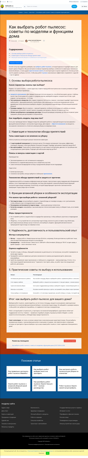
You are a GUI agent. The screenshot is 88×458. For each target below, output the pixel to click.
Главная (3, 1)
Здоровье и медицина (37, 411)
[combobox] (50, 6)
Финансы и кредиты (8, 427)
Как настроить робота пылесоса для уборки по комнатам (68, 371)
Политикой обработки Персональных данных (40, 451)
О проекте (84, 1)
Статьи (9, 1)
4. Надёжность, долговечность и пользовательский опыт (28, 59)
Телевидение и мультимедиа (69, 420)
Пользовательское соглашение (52, 444)
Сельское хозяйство (37, 420)
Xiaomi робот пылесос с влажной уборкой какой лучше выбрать (17, 386)
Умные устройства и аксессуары (70, 424)
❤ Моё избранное (73, 1)
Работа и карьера (36, 417)
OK (47, 453)
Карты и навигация (8, 414)
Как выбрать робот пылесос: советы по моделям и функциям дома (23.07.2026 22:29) (38, 345)
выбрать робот (41, 67)
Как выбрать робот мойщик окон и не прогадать (41, 371)
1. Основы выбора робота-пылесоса (22, 53)
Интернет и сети (65, 411)
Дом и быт (5, 411)
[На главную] (2, 6)
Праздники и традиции (9, 417)
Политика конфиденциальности (36, 444)
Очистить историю (70, 341)
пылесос (48, 67)
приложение (48, 174)
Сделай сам (5, 420)
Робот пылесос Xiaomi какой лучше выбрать (68, 387)
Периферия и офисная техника (69, 414)
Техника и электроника (9, 424)
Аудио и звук (5, 408)
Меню (84, 6)
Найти (74, 6)
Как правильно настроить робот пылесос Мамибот (18, 372)
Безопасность (35, 408)
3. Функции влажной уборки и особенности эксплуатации (28, 57)
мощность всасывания (18, 94)
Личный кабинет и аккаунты (39, 414)
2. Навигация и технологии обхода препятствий (25, 55)
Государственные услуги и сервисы (71, 408)
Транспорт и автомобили (39, 424)
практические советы (36, 71)
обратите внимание (59, 124)
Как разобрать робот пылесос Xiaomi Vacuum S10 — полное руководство (43, 385)
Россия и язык (64, 417)
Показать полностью (15, 62)
